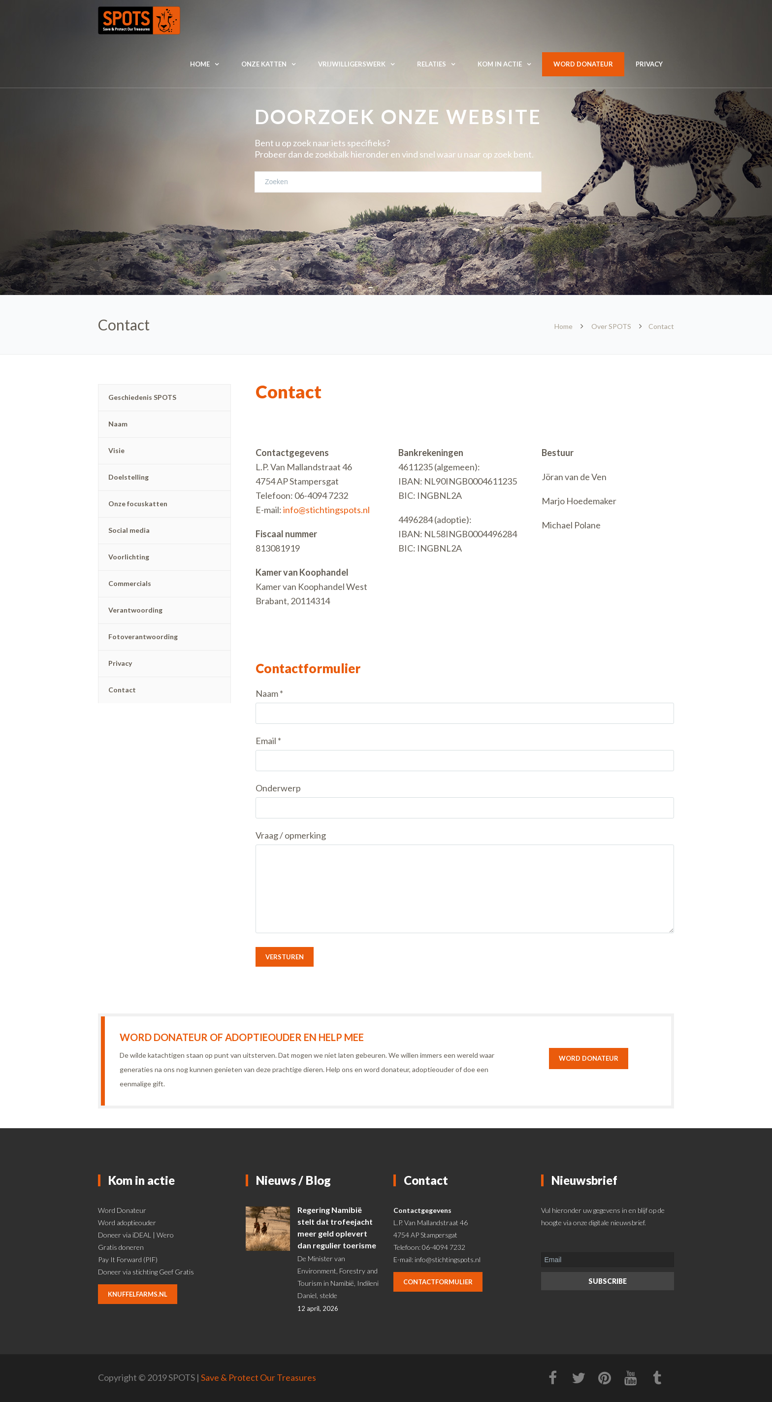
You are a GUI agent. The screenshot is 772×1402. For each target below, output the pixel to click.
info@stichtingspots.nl (326, 509)
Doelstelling (128, 477)
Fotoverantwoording (143, 636)
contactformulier (438, 1282)
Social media (129, 530)
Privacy (649, 64)
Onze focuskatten (137, 503)
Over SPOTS (611, 326)
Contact (122, 689)
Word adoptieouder (127, 1222)
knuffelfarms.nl (137, 1294)
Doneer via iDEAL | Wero (136, 1235)
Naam (118, 424)
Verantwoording (135, 610)
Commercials (129, 583)
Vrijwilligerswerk (352, 64)
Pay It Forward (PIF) (128, 1259)
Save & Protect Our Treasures (258, 1377)
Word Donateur (122, 1210)
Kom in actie (500, 64)
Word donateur (583, 64)
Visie (116, 450)
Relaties (431, 64)
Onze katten (264, 64)
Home (200, 64)
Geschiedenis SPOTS (142, 397)
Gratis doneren (121, 1247)
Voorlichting (128, 557)
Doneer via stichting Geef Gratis (146, 1272)
